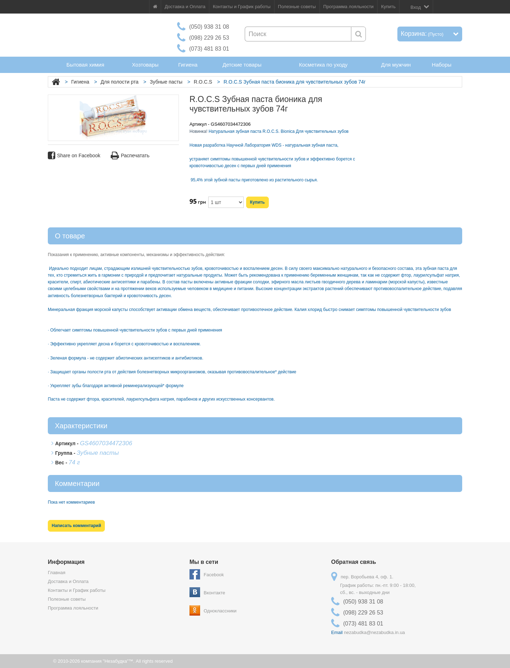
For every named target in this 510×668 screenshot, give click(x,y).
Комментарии (77, 483)
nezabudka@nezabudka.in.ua (374, 632)
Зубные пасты (166, 82)
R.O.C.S (203, 82)
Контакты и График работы (242, 6)
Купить (388, 6)
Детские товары (241, 65)
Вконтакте (214, 592)
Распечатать (130, 155)
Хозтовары (145, 65)
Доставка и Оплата (185, 6)
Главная (56, 572)
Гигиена (187, 65)
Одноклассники (220, 610)
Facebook (214, 574)
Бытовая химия (85, 65)
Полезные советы (297, 6)
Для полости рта (119, 82)
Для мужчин (396, 65)
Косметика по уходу (323, 65)
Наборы (441, 65)
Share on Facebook (74, 155)
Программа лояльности (348, 6)
